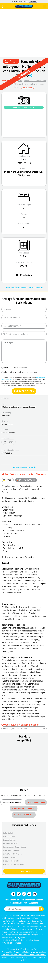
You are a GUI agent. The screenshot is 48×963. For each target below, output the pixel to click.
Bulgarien (34, 84)
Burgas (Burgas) (9, 840)
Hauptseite (5, 796)
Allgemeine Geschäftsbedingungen (20, 949)
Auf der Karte (28, 87)
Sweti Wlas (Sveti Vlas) (12, 854)
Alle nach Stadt (24, 871)
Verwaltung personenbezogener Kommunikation (20, 957)
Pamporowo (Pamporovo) (13, 864)
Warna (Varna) (9, 836)
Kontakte (41, 796)
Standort (27, 796)
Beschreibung (16, 796)
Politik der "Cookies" (22, 954)
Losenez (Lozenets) (11, 850)
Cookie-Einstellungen (38, 954)
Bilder (34, 796)
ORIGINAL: (26, 480)
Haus (20, 80)
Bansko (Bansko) (9, 857)
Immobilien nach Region (12, 802)
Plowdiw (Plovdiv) (10, 843)
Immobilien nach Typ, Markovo (23, 808)
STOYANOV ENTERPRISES (11, 943)
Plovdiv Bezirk (21, 84)
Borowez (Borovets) (11, 861)
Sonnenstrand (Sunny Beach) (14, 847)
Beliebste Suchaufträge (24, 815)
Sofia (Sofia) (8, 833)
